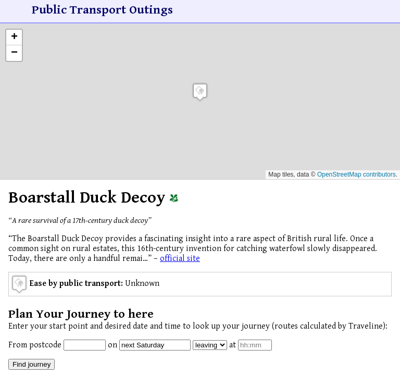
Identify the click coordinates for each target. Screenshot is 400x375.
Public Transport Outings (102, 10)
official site (180, 259)
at (232, 345)
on (112, 345)
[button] (200, 92)
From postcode (34, 345)
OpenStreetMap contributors (356, 174)
